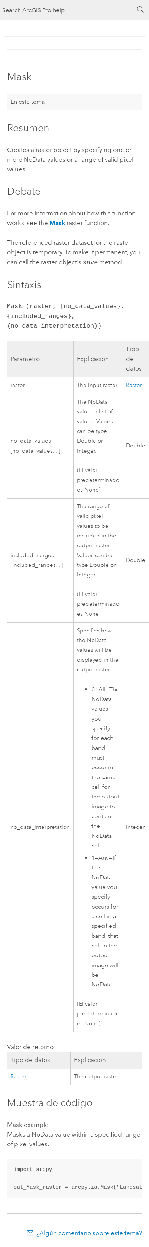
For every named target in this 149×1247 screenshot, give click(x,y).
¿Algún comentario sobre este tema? (89, 1232)
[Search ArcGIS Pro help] (67, 10)
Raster (134, 384)
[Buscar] (141, 10)
